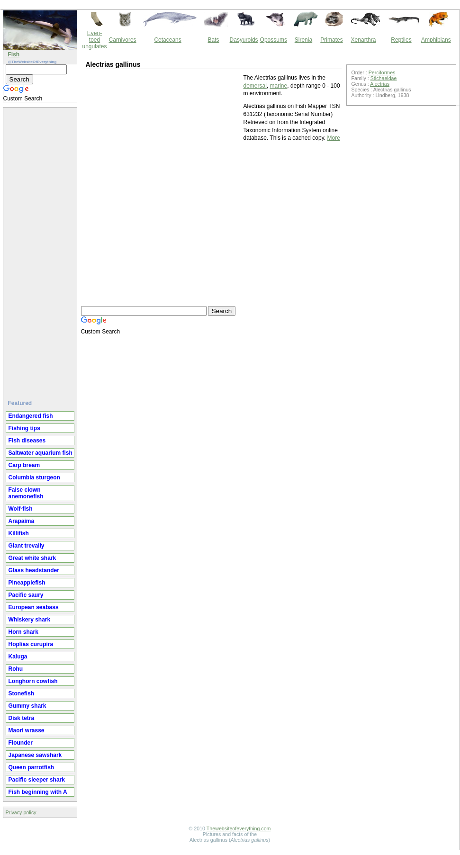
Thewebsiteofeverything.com (239, 828)
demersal (255, 85)
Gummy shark (27, 705)
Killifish (19, 533)
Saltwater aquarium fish (40, 453)
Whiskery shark (30, 619)
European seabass (34, 607)
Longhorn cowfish (33, 681)
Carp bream (24, 465)
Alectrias (379, 84)
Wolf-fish (21, 508)
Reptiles (401, 39)
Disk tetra (22, 718)
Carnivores (122, 39)
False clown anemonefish (26, 493)
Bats (213, 39)
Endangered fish (31, 416)
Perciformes (382, 72)
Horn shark (23, 632)
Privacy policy (21, 812)
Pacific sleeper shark (37, 779)
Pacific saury (26, 595)
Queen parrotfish (31, 767)
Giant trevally (27, 545)
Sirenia (303, 39)
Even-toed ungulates (94, 40)
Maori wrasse (27, 730)
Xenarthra (363, 39)
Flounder (21, 742)
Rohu (16, 669)
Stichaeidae (383, 78)
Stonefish (22, 693)
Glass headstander (34, 570)
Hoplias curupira (31, 644)
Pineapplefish (27, 582)
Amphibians (436, 39)
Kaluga (18, 656)
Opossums (273, 39)
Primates (331, 39)
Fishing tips (24, 428)
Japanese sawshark (35, 755)
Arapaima (22, 521)
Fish (14, 54)
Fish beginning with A (38, 792)
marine (279, 85)
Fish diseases (27, 440)
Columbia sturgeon (34, 477)
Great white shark (32, 558)
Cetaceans (167, 39)
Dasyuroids (244, 39)
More (333, 138)
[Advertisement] (41, 250)
